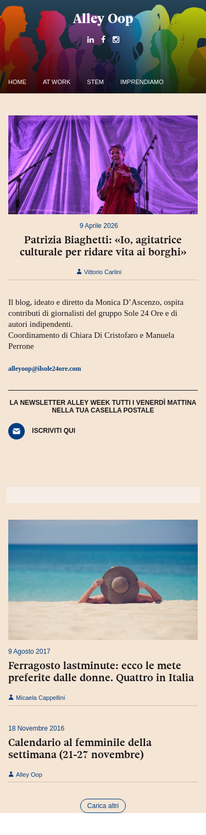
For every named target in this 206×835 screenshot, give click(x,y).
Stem (95, 82)
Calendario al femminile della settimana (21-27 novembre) (80, 748)
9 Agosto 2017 (29, 651)
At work (56, 82)
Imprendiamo (142, 82)
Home (17, 82)
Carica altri (103, 806)
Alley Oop (103, 18)
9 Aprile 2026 (99, 226)
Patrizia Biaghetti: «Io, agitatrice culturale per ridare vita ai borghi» (103, 245)
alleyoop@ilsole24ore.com (44, 368)
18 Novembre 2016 (36, 728)
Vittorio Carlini (98, 272)
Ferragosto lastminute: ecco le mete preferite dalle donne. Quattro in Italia (101, 671)
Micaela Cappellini (36, 697)
